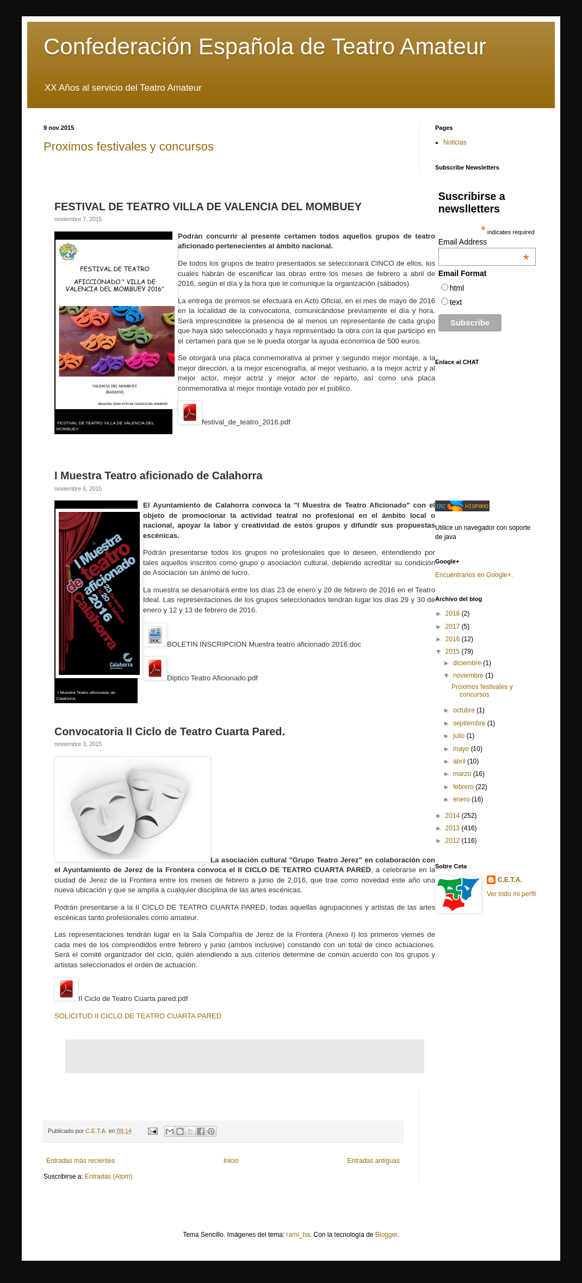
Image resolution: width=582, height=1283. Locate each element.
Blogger (386, 1234)
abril (460, 761)
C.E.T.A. (510, 880)
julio (460, 736)
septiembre (470, 723)
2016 (453, 639)
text (456, 302)
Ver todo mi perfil (511, 894)
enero (462, 799)
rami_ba (297, 1234)
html (457, 288)
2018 (453, 613)
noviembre (469, 675)
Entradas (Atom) (108, 1176)
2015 (453, 651)
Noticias (455, 142)
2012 (453, 840)
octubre (464, 710)
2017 (453, 626)
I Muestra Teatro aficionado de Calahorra (158, 475)
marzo (463, 774)
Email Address (483, 241)
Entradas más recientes (80, 1161)
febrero (464, 787)
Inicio (231, 1161)
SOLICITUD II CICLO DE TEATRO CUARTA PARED (137, 1016)
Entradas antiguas (373, 1161)
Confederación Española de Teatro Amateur (265, 46)
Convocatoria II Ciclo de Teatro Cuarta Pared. (169, 731)
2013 (453, 828)
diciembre (468, 663)
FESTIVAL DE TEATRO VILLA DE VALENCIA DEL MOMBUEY (208, 206)
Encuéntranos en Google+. (474, 575)
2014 (453, 815)
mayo (462, 749)
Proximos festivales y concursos (129, 146)
